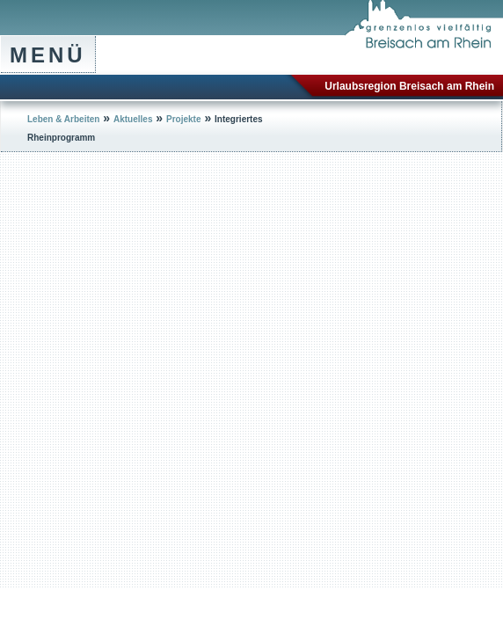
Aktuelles (132, 119)
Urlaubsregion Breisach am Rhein (409, 86)
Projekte (183, 119)
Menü (48, 55)
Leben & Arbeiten (63, 119)
